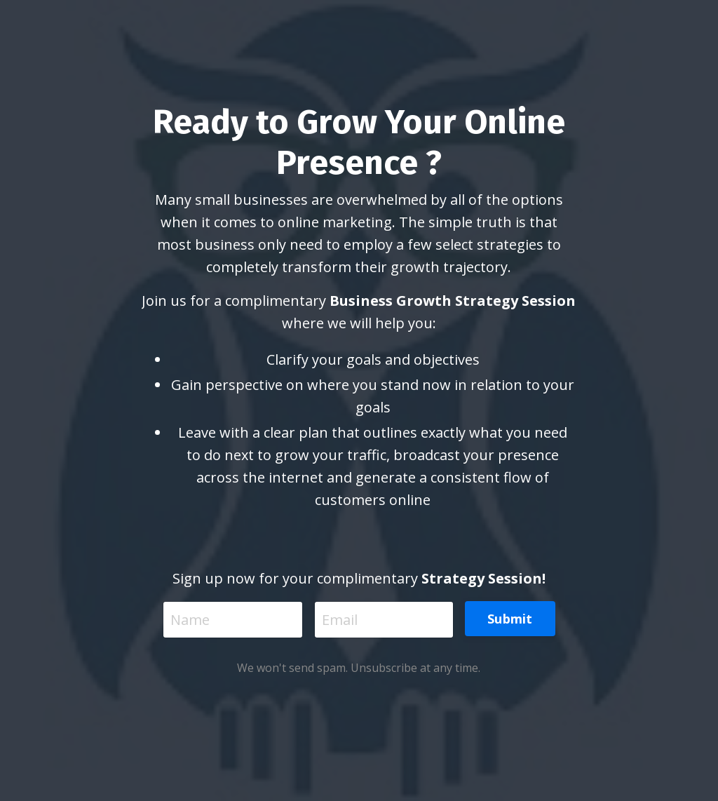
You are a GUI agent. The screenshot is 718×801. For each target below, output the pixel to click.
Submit (510, 618)
